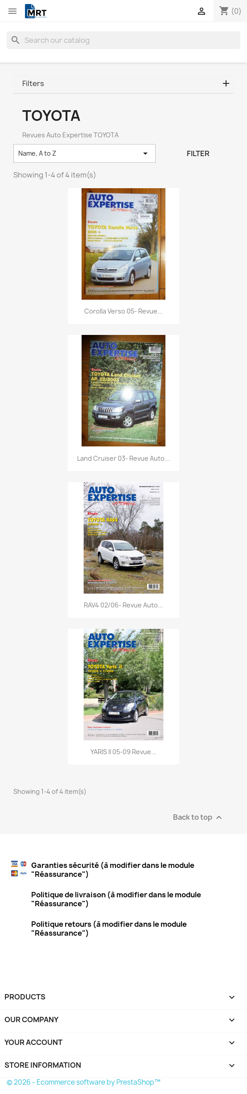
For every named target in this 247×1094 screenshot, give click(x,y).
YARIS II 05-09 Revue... (123, 751)
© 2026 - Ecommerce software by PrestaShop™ (84, 1082)
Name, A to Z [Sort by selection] (84, 153)
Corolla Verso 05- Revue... (123, 311)
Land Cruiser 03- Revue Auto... (123, 458)
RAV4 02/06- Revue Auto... (123, 605)
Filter (198, 153)
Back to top (198, 817)
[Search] (123, 40)
